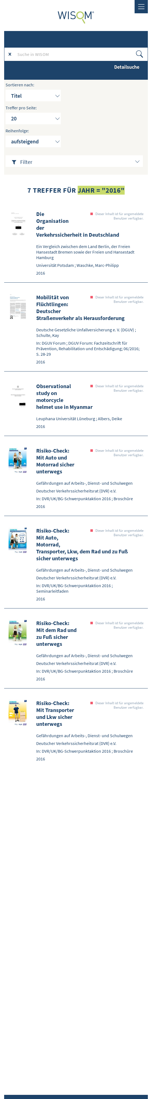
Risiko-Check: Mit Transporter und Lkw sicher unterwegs (55, 713)
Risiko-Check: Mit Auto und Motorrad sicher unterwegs (55, 461)
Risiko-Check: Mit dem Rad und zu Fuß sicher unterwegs (56, 633)
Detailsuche (126, 67)
